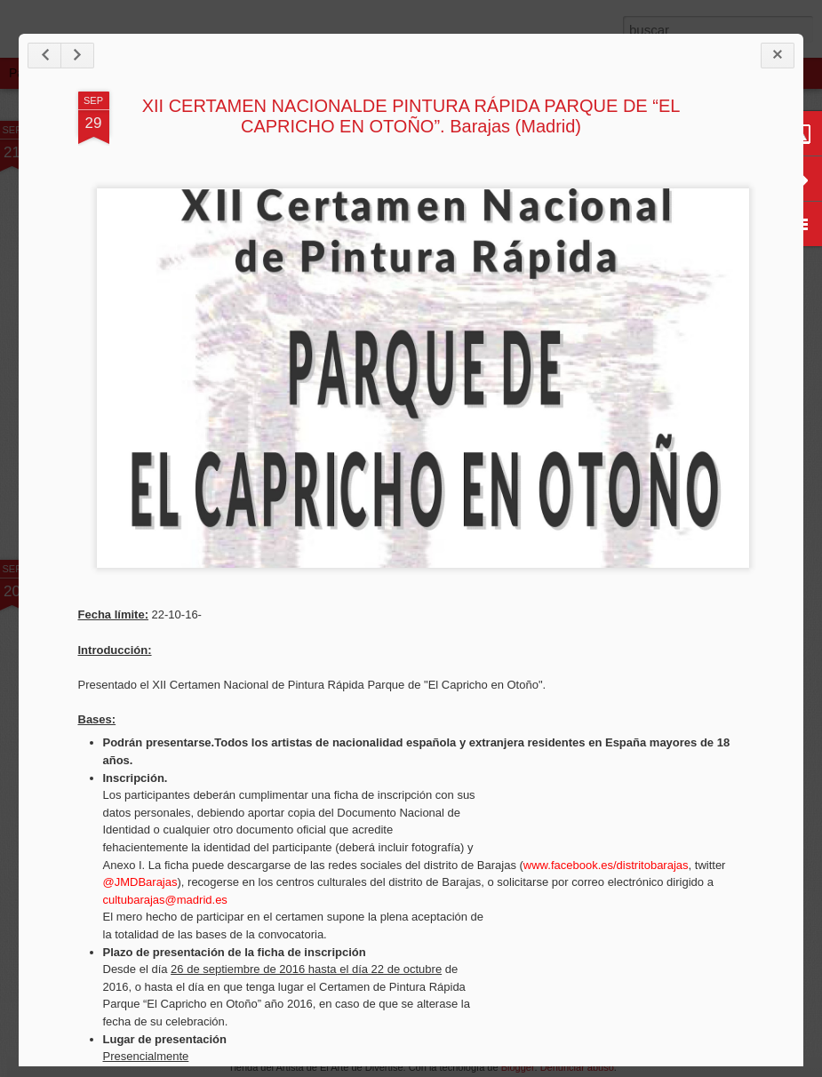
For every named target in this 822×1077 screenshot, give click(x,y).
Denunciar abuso (577, 1067)
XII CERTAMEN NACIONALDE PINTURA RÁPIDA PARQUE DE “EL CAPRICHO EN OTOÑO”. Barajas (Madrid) (411, 116)
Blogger (518, 1067)
